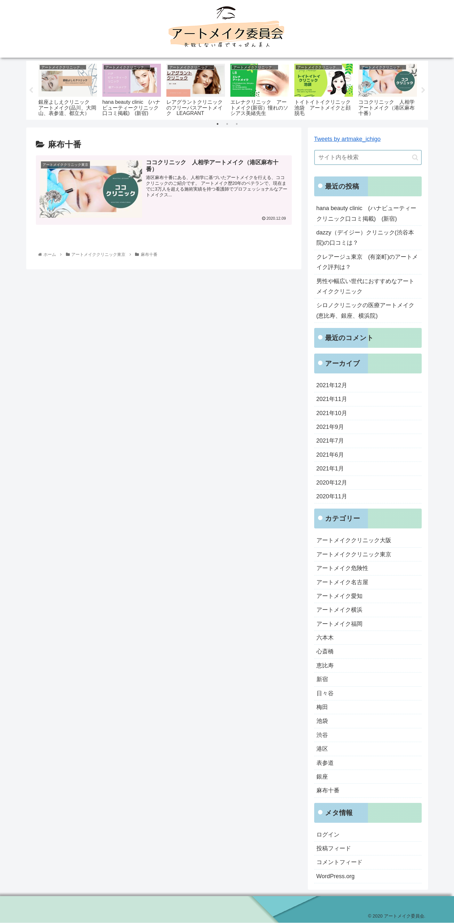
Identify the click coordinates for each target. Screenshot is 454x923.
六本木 (325, 638)
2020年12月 (331, 482)
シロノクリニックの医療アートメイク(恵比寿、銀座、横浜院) (365, 310)
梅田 (322, 707)
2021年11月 (331, 399)
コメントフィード (339, 862)
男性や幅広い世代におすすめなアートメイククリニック (365, 286)
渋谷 (322, 735)
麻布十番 (327, 791)
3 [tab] (237, 124)
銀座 (322, 777)
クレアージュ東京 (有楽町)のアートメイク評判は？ (367, 262)
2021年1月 (330, 469)
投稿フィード (333, 848)
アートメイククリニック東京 (353, 554)
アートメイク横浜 (339, 610)
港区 (322, 749)
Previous (31, 90)
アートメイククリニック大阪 (353, 540)
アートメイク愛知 (339, 596)
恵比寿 (325, 666)
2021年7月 (330, 441)
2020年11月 (331, 497)
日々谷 (325, 693)
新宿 (322, 679)
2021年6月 (330, 455)
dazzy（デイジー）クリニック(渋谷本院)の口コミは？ (365, 238)
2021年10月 (331, 413)
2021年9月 (330, 427)
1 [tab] (217, 124)
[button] (415, 157)
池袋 (322, 721)
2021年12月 (331, 385)
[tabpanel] (68, 89)
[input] (368, 157)
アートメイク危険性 (342, 568)
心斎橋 (325, 652)
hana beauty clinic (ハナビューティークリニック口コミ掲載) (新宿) (366, 213)
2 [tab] (227, 124)
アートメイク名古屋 (342, 582)
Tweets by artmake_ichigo (347, 139)
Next (423, 90)
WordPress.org (335, 876)
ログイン (327, 834)
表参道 (325, 763)
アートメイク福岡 (339, 624)
